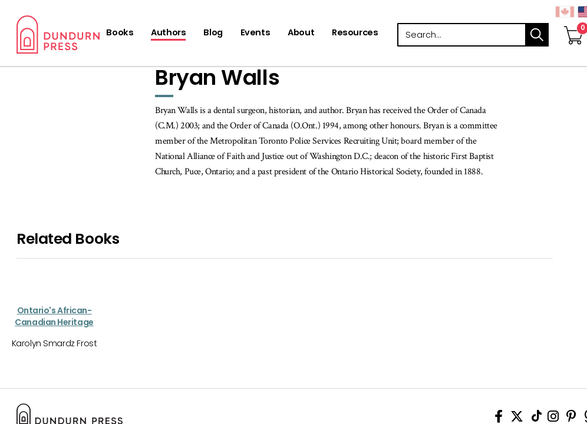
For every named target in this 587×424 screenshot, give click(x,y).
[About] (301, 33)
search (537, 35)
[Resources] (355, 33)
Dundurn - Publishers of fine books (95, 34)
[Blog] (212, 33)
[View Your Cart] (573, 23)
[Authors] (168, 33)
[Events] (255, 33)
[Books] (119, 33)
